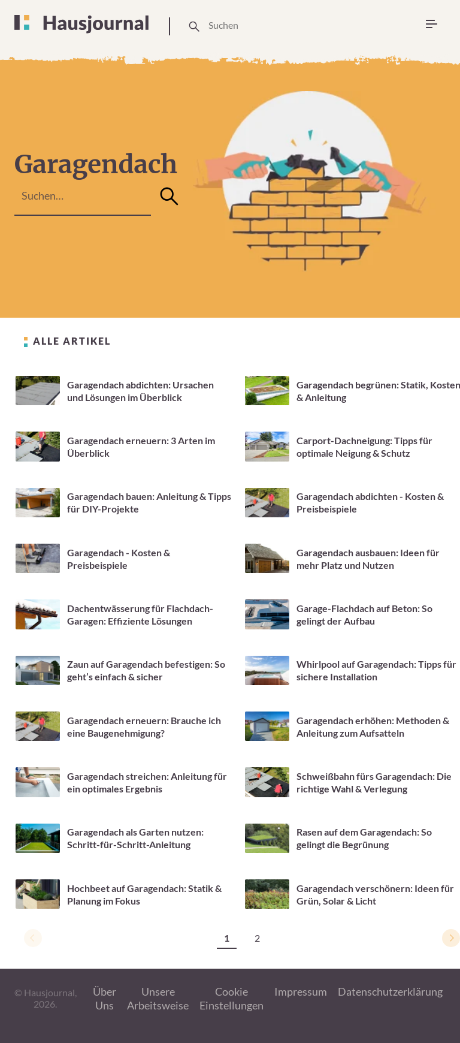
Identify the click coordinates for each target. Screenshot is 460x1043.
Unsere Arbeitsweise (158, 998)
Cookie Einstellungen (231, 998)
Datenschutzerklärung (390, 991)
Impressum (300, 991)
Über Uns (104, 998)
